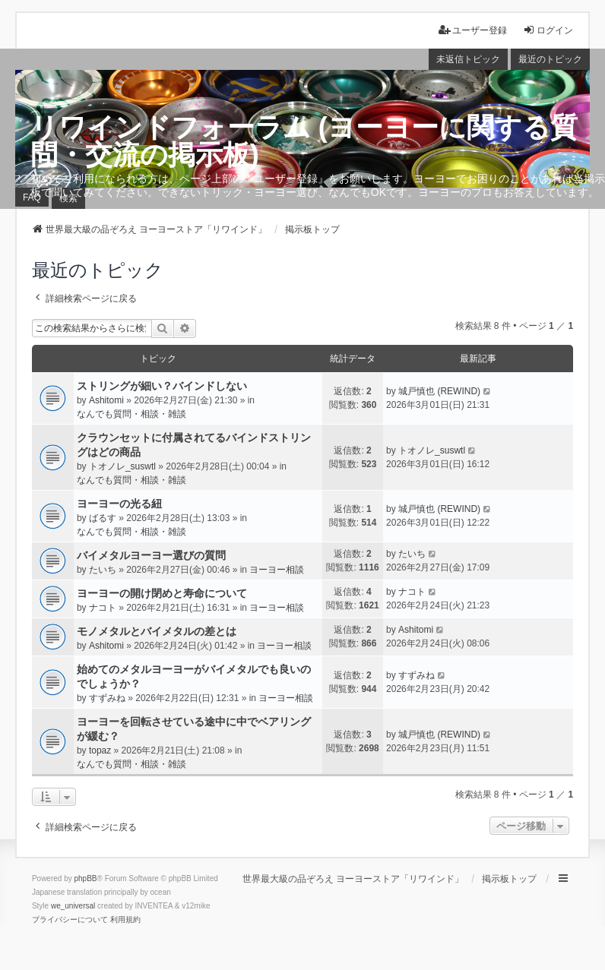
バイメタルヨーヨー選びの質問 (151, 555)
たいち (102, 569)
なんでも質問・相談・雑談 (131, 414)
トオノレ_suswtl (122, 466)
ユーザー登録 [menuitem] (473, 30)
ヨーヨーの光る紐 (119, 504)
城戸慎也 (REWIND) (439, 391)
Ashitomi (106, 400)
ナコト (102, 607)
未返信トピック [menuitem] (468, 59)
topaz (100, 750)
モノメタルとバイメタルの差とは (156, 631)
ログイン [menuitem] (548, 30)
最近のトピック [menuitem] (550, 59)
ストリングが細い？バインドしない (162, 386)
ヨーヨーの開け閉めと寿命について (162, 593)
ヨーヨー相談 (276, 569)
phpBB (85, 878)
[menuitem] (70, 920)
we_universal (73, 906)
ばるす (102, 518)
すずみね (107, 698)
